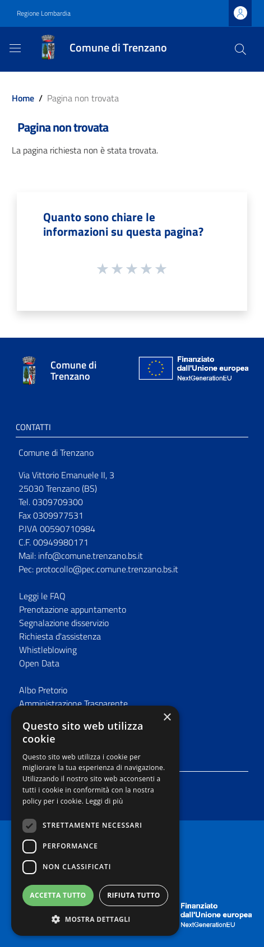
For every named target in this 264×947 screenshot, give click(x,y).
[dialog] (95, 821)
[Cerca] (240, 49)
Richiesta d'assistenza (60, 636)
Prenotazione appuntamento (72, 609)
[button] (95, 919)
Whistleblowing (48, 649)
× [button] (167, 717)
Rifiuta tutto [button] (133, 895)
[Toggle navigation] (15, 48)
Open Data (39, 663)
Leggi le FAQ (42, 596)
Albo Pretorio (43, 690)
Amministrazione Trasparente (73, 703)
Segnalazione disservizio (64, 622)
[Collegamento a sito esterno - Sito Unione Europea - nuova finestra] (192, 371)
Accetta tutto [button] (58, 895)
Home (23, 98)
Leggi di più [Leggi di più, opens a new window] (104, 801)
